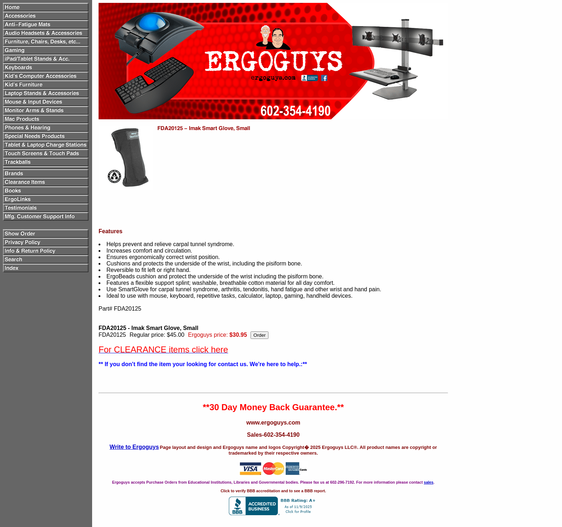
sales (428, 482)
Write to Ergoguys (134, 447)
